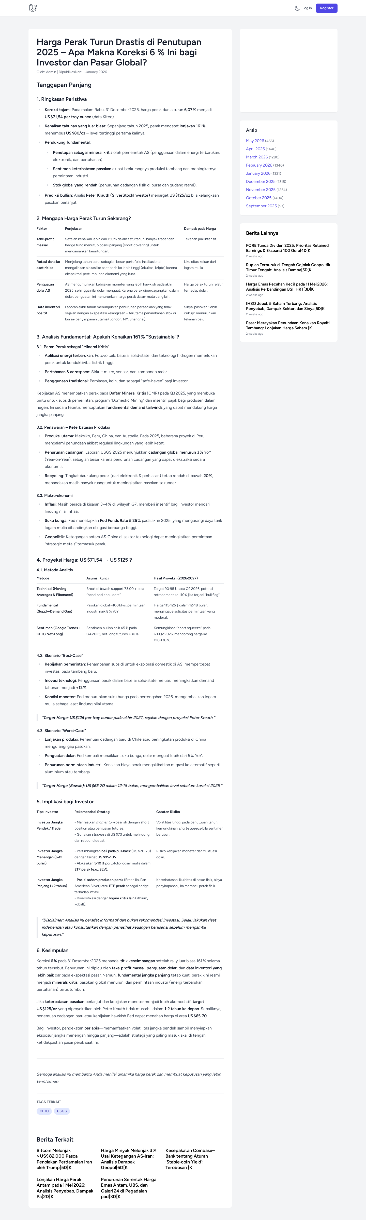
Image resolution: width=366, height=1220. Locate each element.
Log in (307, 8)
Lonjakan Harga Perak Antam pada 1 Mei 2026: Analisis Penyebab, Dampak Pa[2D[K (65, 1188)
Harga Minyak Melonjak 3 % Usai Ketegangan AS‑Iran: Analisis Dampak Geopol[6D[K (128, 1159)
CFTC (44, 1111)
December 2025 (266, 181)
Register (326, 8)
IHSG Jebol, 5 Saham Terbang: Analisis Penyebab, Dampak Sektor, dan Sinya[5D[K (285, 306)
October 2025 (264, 197)
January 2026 (263, 173)
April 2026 (261, 148)
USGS (62, 1111)
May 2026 (260, 140)
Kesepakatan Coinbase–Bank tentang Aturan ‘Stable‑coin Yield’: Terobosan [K (190, 1159)
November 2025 (266, 189)
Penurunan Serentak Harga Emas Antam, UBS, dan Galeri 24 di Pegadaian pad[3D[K (128, 1188)
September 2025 (265, 206)
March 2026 (263, 157)
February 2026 (265, 165)
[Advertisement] (288, 70)
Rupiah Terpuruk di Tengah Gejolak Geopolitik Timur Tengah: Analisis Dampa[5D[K (288, 267)
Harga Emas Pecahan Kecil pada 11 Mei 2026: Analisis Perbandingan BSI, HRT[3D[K (287, 287)
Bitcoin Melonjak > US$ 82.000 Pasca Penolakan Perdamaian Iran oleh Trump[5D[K (64, 1159)
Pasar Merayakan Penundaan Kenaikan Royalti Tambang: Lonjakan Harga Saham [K (288, 325)
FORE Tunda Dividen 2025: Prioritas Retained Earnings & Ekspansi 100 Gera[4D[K (287, 248)
